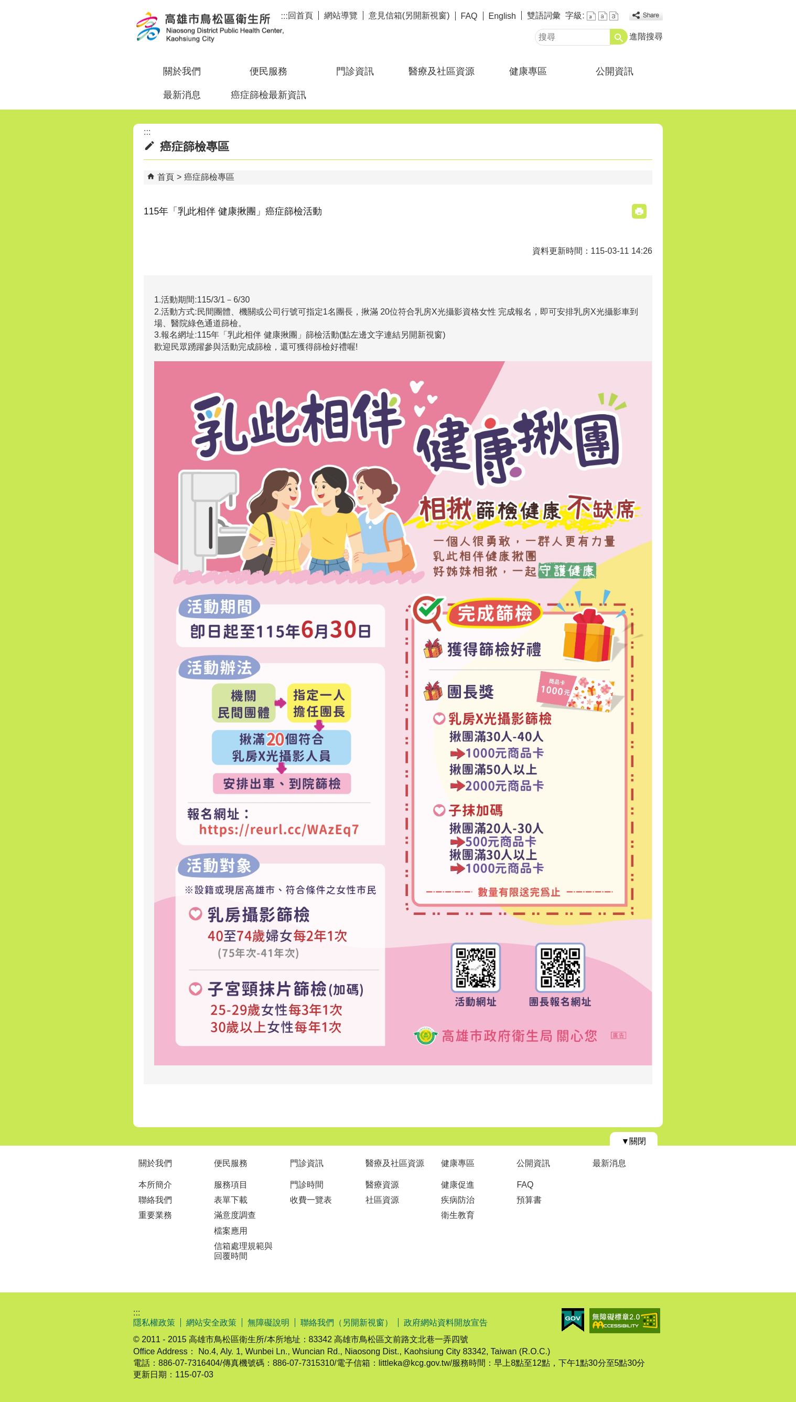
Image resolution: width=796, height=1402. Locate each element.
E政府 (573, 1320)
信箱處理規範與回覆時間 (243, 1251)
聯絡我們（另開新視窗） (346, 1322)
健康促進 (458, 1184)
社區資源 (382, 1199)
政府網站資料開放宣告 (446, 1322)
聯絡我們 (155, 1199)
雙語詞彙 (544, 15)
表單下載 (231, 1199)
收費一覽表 (311, 1199)
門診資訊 (355, 71)
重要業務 (155, 1215)
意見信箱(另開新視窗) (409, 15)
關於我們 (182, 71)
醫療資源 (382, 1184)
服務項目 (231, 1184)
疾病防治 (458, 1199)
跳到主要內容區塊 (5, 5)
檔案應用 (231, 1230)
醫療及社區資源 (441, 71)
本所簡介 (155, 1184)
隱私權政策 (154, 1322)
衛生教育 (458, 1215)
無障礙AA (624, 1320)
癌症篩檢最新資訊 (268, 95)
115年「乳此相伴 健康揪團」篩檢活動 (268, 334)
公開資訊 (614, 71)
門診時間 (307, 1184)
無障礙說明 (268, 1322)
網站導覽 (341, 15)
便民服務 (268, 71)
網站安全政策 (211, 1322)
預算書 (529, 1199)
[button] (619, 37)
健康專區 (528, 71)
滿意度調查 (235, 1215)
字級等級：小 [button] (591, 16)
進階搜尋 (646, 36)
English (502, 16)
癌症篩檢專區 (209, 176)
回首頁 (300, 15)
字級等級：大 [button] (613, 16)
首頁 (165, 176)
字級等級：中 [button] (602, 16)
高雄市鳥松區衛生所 (221, 28)
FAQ (469, 16)
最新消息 (182, 95)
